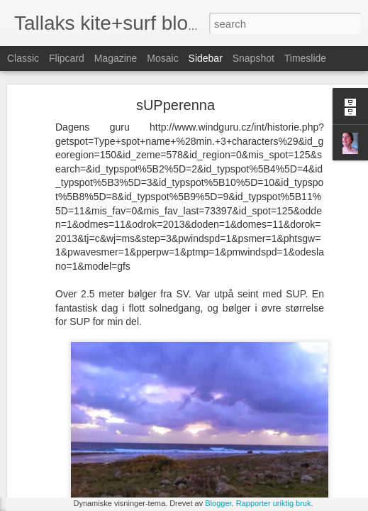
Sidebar (206, 58)
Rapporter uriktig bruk (273, 503)
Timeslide (305, 58)
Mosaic (162, 58)
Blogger (218, 503)
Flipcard (66, 58)
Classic (23, 58)
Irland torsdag (61, 470)
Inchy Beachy (60, 438)
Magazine (116, 58)
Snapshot (253, 58)
